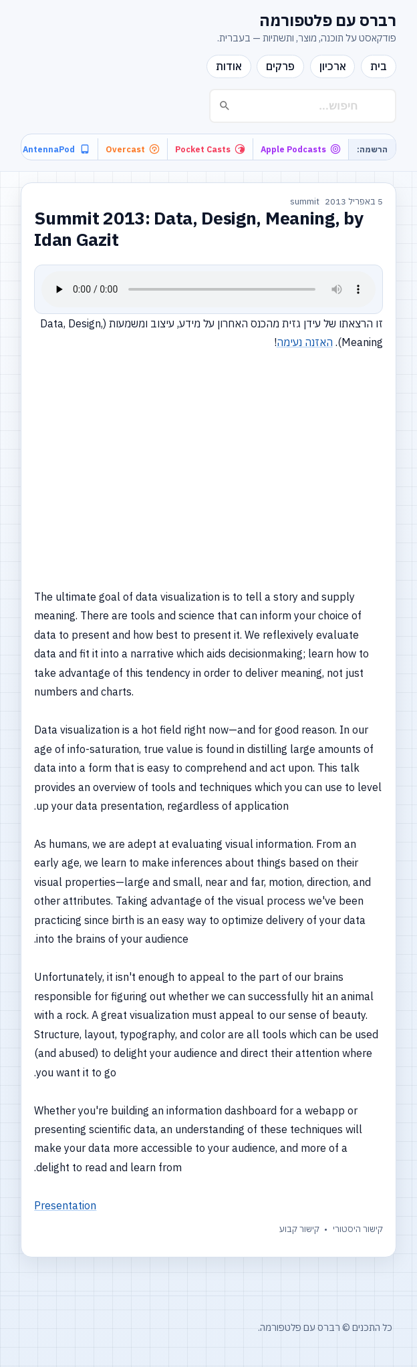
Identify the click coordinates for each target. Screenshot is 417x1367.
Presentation (65, 1205)
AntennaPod (56, 149)
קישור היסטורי (358, 1229)
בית (378, 66)
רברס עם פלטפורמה (327, 20)
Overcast (133, 149)
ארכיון (332, 66)
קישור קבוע (299, 1229)
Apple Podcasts (301, 149)
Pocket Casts (210, 149)
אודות (229, 66)
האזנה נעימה (305, 342)
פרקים (280, 66)
